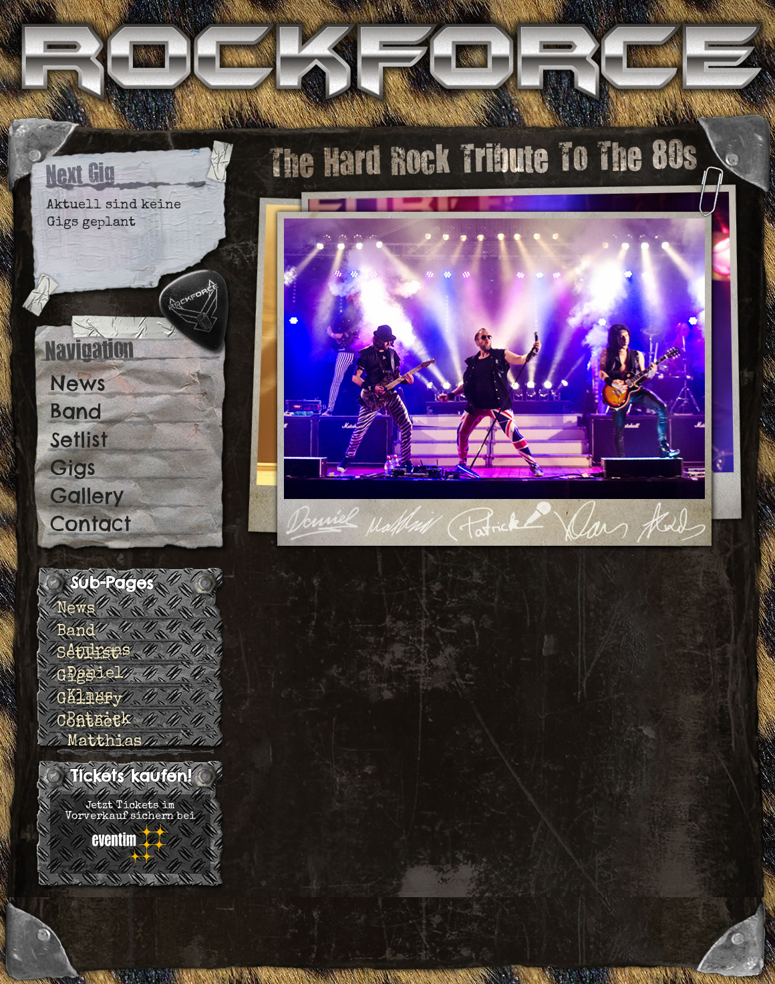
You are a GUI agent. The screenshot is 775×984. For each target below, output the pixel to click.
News (78, 383)
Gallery (87, 495)
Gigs (73, 467)
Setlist (79, 439)
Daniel (95, 674)
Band (76, 411)
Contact (90, 523)
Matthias (104, 742)
